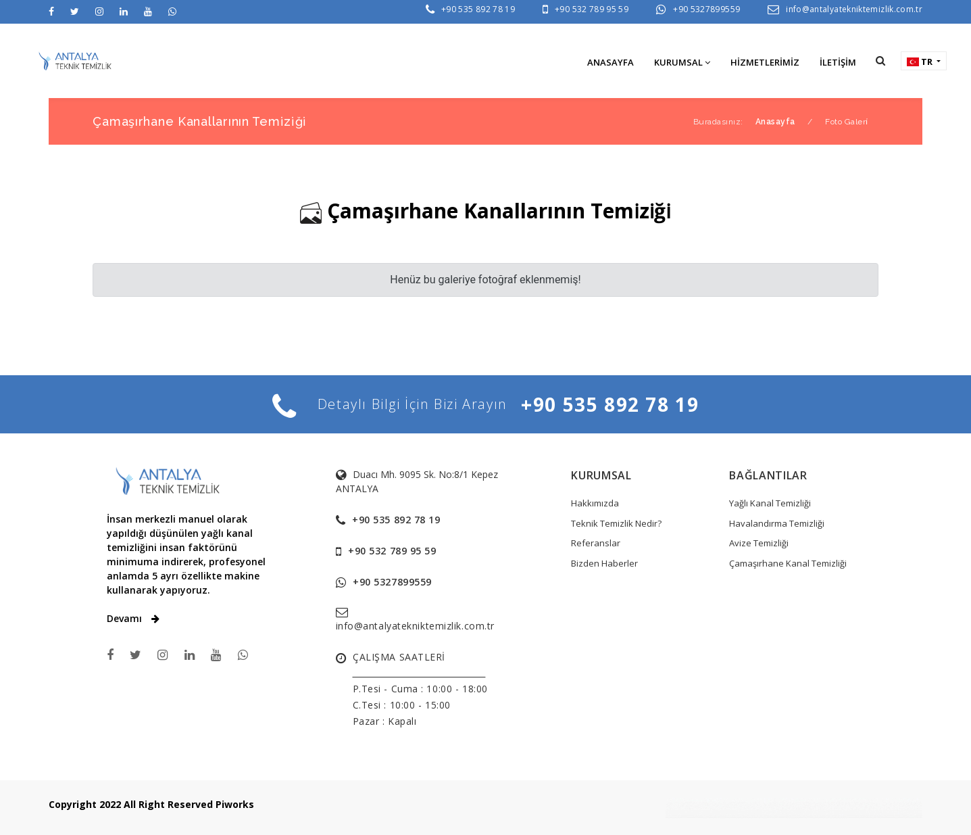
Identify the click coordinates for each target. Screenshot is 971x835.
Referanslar (595, 543)
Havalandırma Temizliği (776, 523)
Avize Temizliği (759, 543)
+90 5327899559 (706, 9)
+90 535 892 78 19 (478, 9)
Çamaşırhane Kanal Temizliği (788, 563)
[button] (880, 60)
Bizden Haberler (604, 563)
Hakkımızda (595, 503)
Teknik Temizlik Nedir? (616, 523)
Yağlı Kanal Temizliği (770, 503)
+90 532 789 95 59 (591, 9)
